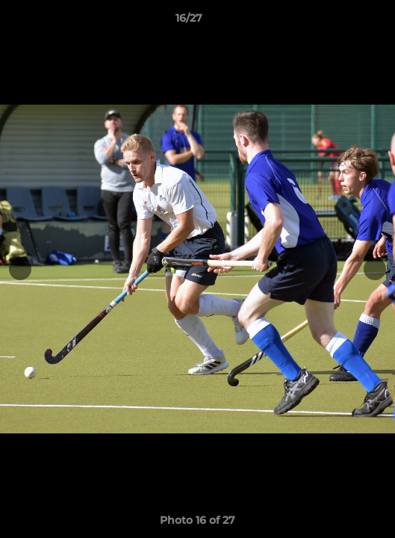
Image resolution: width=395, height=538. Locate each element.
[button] (341, 21)
